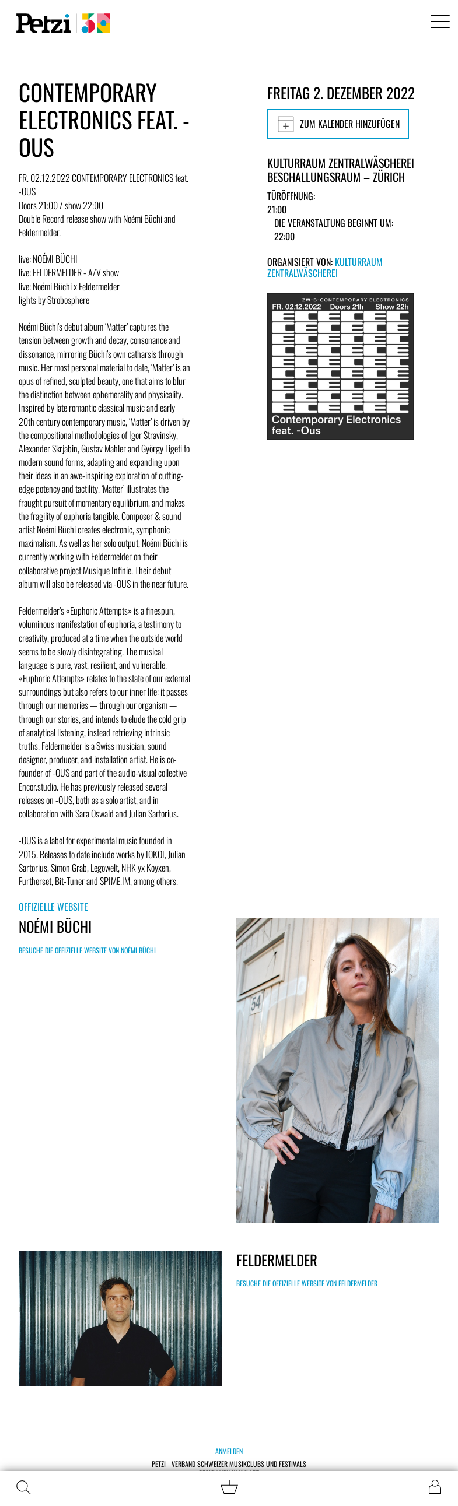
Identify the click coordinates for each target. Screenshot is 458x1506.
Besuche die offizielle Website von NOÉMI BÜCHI (87, 950)
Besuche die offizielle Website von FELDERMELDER (306, 1283)
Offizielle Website (53, 907)
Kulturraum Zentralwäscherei (325, 267)
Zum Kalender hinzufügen (338, 124)
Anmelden (229, 1451)
